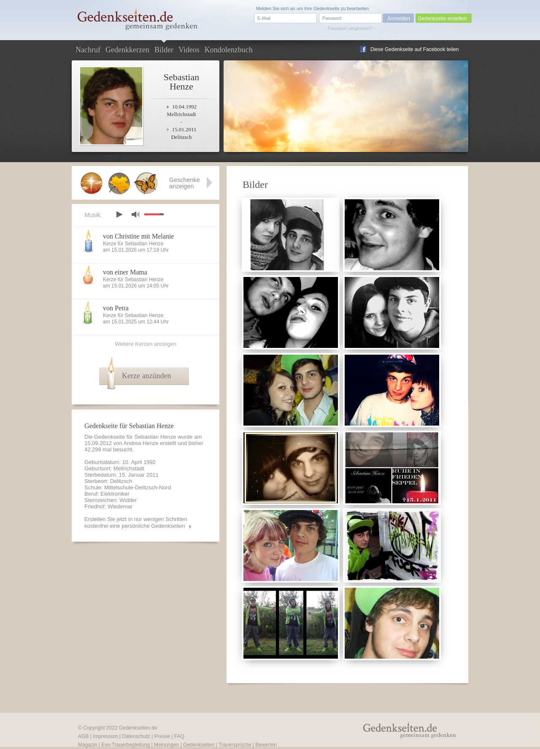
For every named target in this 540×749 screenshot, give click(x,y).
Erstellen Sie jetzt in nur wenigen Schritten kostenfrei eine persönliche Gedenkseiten (135, 522)
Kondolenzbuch (229, 50)
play (119, 214)
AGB (83, 736)
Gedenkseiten (198, 745)
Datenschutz (136, 736)
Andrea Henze (141, 443)
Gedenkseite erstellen (442, 19)
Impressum (105, 736)
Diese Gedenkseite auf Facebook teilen (414, 49)
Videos (189, 50)
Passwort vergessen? (350, 28)
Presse (162, 736)
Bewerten (266, 745)
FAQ (179, 736)
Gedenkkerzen (127, 50)
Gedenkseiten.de (138, 728)
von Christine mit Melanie (138, 236)
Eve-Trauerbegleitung (125, 745)
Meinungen (166, 745)
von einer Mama (125, 272)
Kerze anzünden (146, 376)
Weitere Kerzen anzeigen (145, 344)
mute (135, 214)
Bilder (163, 50)
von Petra (116, 308)
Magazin (87, 745)
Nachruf (88, 50)
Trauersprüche (235, 745)
